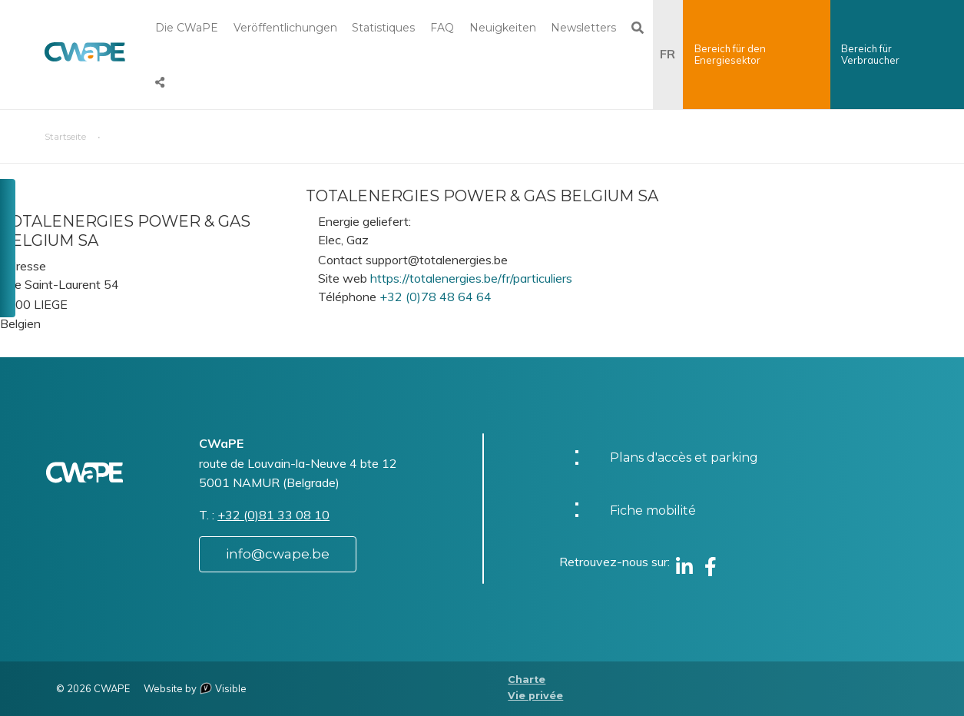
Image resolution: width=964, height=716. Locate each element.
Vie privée (535, 695)
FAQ (442, 28)
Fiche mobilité (653, 510)
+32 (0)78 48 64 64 (435, 296)
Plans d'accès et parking (684, 457)
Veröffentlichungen (285, 28)
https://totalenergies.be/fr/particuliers (471, 278)
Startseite (65, 136)
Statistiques (383, 28)
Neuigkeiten (502, 28)
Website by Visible (195, 688)
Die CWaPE (186, 28)
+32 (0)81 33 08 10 (273, 514)
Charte (526, 679)
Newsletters (583, 28)
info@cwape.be (278, 554)
